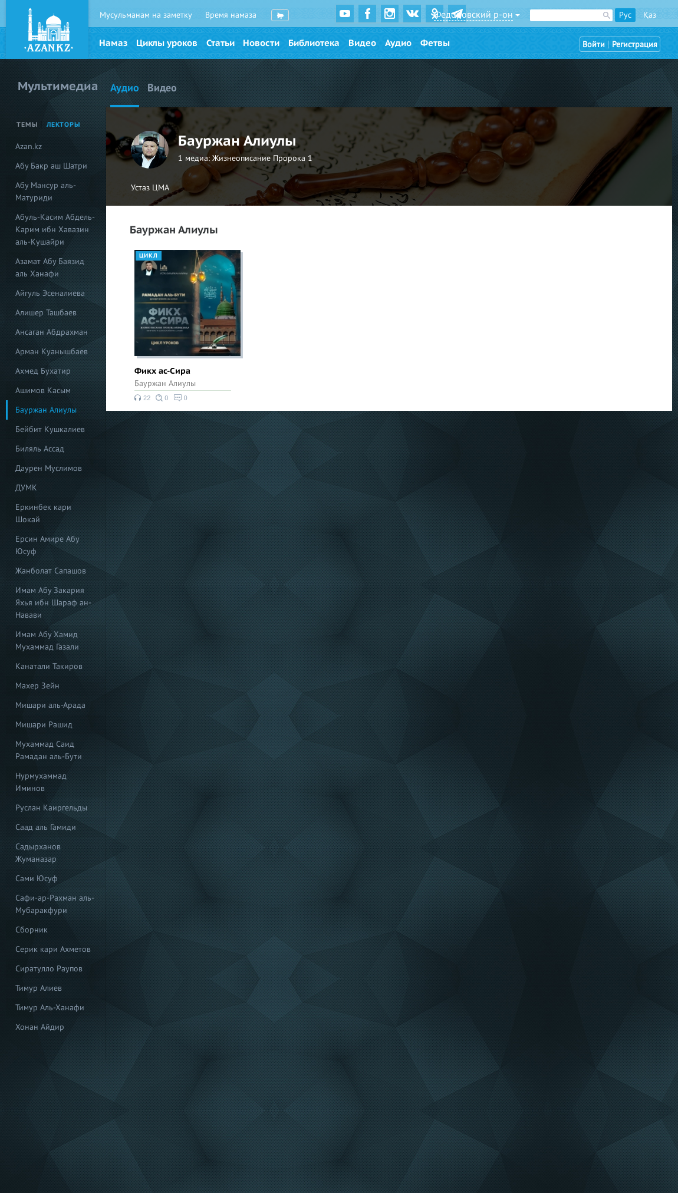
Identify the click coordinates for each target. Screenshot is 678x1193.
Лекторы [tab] (64, 124)
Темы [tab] (27, 124)
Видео (362, 43)
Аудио (398, 43)
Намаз (113, 43)
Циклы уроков (167, 43)
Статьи (220, 43)
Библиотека (314, 43)
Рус (625, 15)
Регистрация (634, 44)
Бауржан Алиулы (165, 383)
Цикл (148, 255)
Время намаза (230, 15)
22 (142, 397)
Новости (261, 43)
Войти (593, 44)
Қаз (649, 15)
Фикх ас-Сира (162, 371)
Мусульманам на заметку (146, 15)
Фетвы (435, 43)
